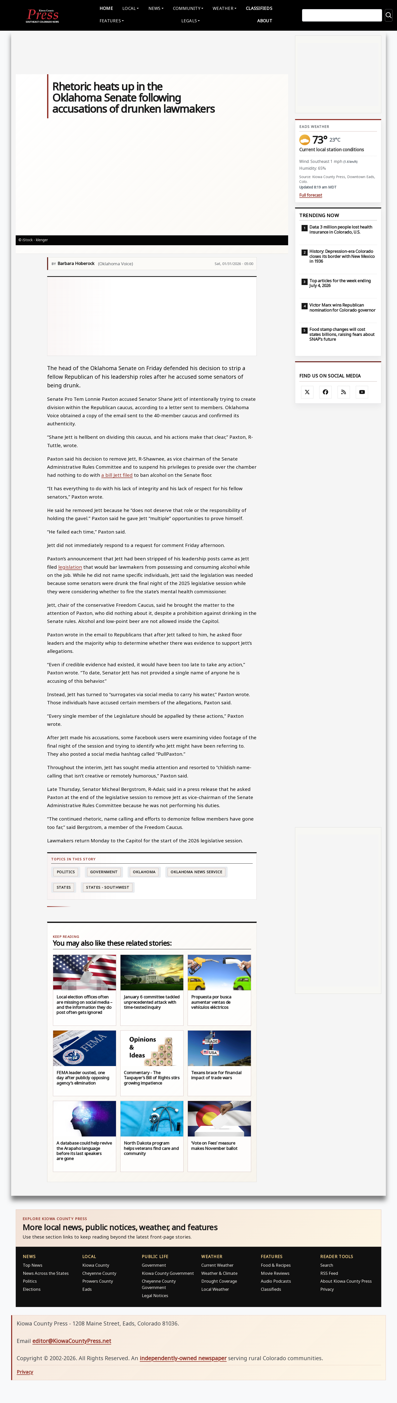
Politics (30, 1280)
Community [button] (186, 8)
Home (106, 8)
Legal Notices (155, 1294)
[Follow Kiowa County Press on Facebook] (325, 391)
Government (104, 871)
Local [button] (129, 8)
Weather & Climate (219, 1272)
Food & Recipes (276, 1264)
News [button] (154, 8)
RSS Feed (329, 1272)
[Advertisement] (152, 315)
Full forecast (310, 194)
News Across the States (46, 1272)
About (264, 20)
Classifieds (259, 8)
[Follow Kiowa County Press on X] (307, 391)
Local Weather (215, 1288)
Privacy (327, 1288)
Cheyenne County (99, 1272)
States (64, 886)
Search (326, 1264)
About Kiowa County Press (346, 1280)
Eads (87, 1288)
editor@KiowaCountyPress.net (71, 1339)
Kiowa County (95, 1264)
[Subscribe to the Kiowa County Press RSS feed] (344, 391)
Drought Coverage (219, 1280)
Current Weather (217, 1264)
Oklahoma (144, 871)
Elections (32, 1288)
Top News (32, 1264)
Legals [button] (189, 20)
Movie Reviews (275, 1272)
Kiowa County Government (168, 1272)
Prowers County (97, 1280)
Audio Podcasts (276, 1280)
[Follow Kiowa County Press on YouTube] (362, 391)
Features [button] (110, 20)
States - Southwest (107, 886)
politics (66, 871)
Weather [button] (223, 8)
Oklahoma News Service (196, 871)
